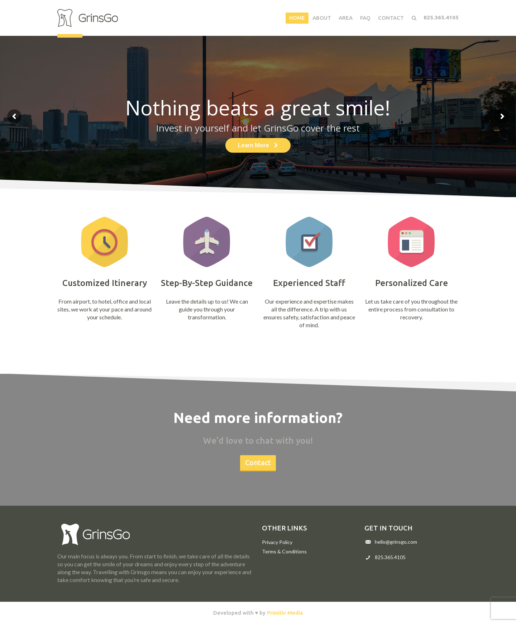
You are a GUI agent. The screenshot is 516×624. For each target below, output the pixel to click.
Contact (391, 18)
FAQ (365, 18)
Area (346, 18)
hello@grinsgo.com (396, 542)
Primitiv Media (285, 613)
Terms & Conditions (284, 551)
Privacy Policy (277, 542)
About (321, 18)
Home (297, 18)
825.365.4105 (441, 17)
